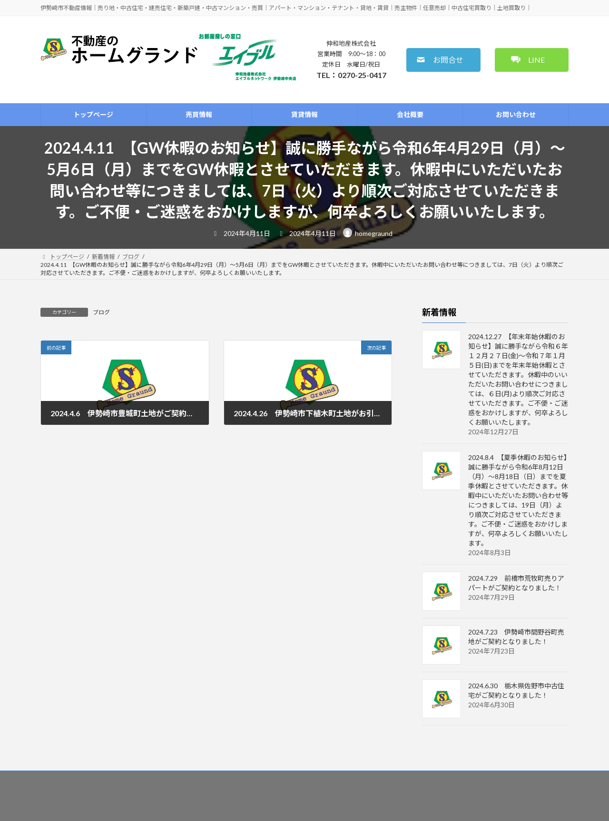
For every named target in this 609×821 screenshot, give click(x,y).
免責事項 (461, 779)
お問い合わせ (414, 779)
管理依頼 (272, 779)
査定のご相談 (225, 779)
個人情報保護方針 (514, 779)
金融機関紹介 (320, 779)
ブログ (101, 312)
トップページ (90, 779)
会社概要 (366, 779)
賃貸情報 (178, 779)
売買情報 (137, 779)
